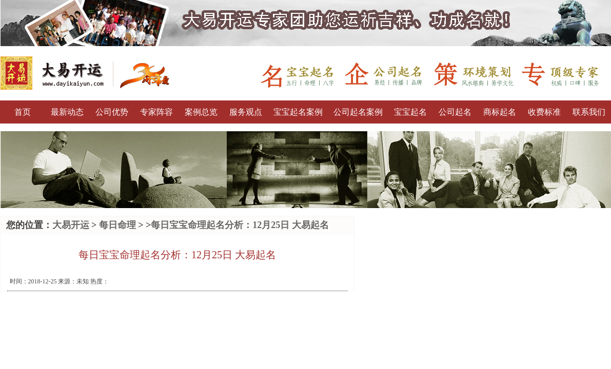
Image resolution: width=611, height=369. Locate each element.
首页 (22, 112)
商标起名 (499, 112)
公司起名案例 (358, 112)
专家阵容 (156, 112)
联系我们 (589, 112)
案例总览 (201, 112)
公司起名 (455, 112)
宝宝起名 (410, 112)
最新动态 (67, 112)
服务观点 (245, 112)
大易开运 (70, 225)
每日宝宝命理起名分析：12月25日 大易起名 (240, 225)
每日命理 (117, 225)
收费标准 (544, 112)
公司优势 (111, 112)
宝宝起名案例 (298, 112)
